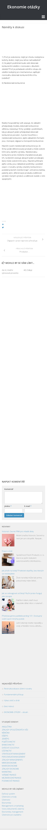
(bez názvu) (9, 706)
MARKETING (7, 771)
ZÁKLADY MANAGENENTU (12, 759)
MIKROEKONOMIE (9, 762)
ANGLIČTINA (7, 726)
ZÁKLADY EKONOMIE (10, 768)
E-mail (27, 506)
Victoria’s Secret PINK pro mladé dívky (18, 531)
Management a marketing (12, 805)
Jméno (8, 506)
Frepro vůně (7, 551)
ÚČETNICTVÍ (6, 750)
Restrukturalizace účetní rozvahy (18, 688)
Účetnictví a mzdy (9, 796)
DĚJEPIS (5, 735)
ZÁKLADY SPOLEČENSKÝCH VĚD (15, 729)
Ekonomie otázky (23, 7)
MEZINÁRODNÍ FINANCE (11, 778)
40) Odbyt (28, 270)
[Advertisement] (23, 42)
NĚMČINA (6, 732)
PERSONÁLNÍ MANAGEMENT (13, 756)
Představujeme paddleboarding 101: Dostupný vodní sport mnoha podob (22, 617)
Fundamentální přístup (13, 694)
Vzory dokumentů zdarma (13, 808)
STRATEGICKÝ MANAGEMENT (13, 753)
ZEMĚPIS (5, 738)
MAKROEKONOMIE (9, 765)
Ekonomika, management (12, 811)
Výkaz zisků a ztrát (12, 700)
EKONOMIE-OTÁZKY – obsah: (16, 712)
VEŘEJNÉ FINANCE (9, 775)
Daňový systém (8, 793)
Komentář (8, 489)
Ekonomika (6, 802)
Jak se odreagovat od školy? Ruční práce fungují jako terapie (22, 595)
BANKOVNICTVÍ (8, 744)
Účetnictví (6, 799)
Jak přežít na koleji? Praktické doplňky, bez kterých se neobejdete (23, 572)
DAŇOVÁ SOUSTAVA (10, 747)
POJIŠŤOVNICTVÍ (8, 741)
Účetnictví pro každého (11, 814)
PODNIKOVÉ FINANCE (11, 781)
